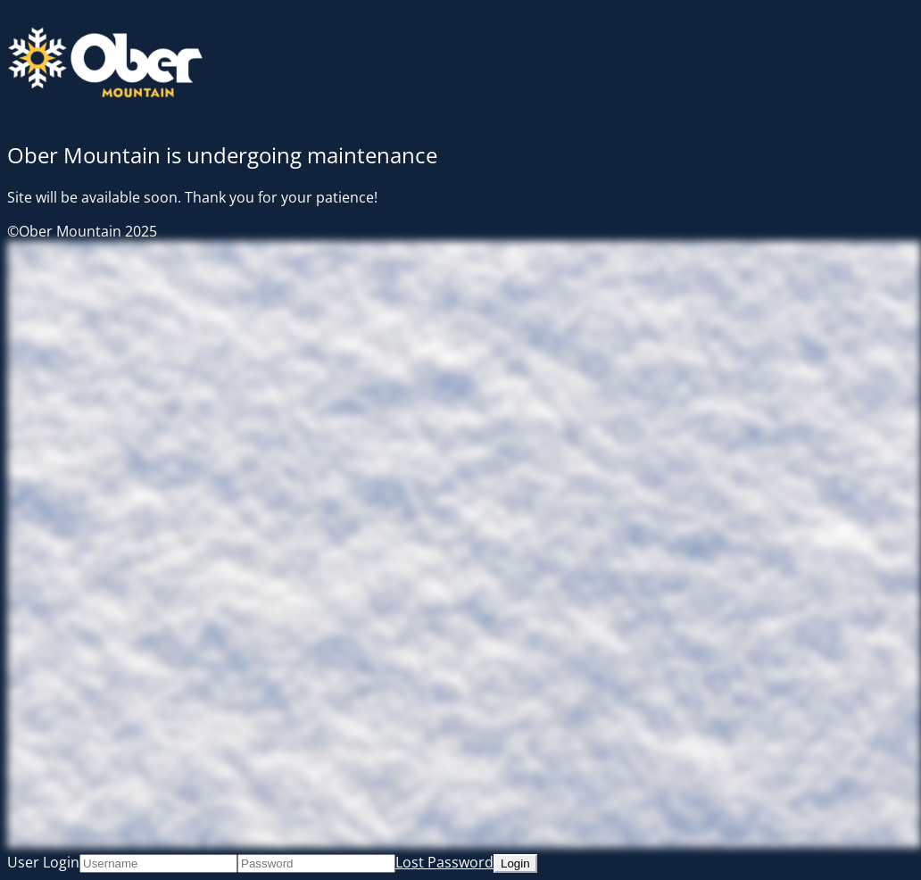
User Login (43, 862)
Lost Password (444, 862)
